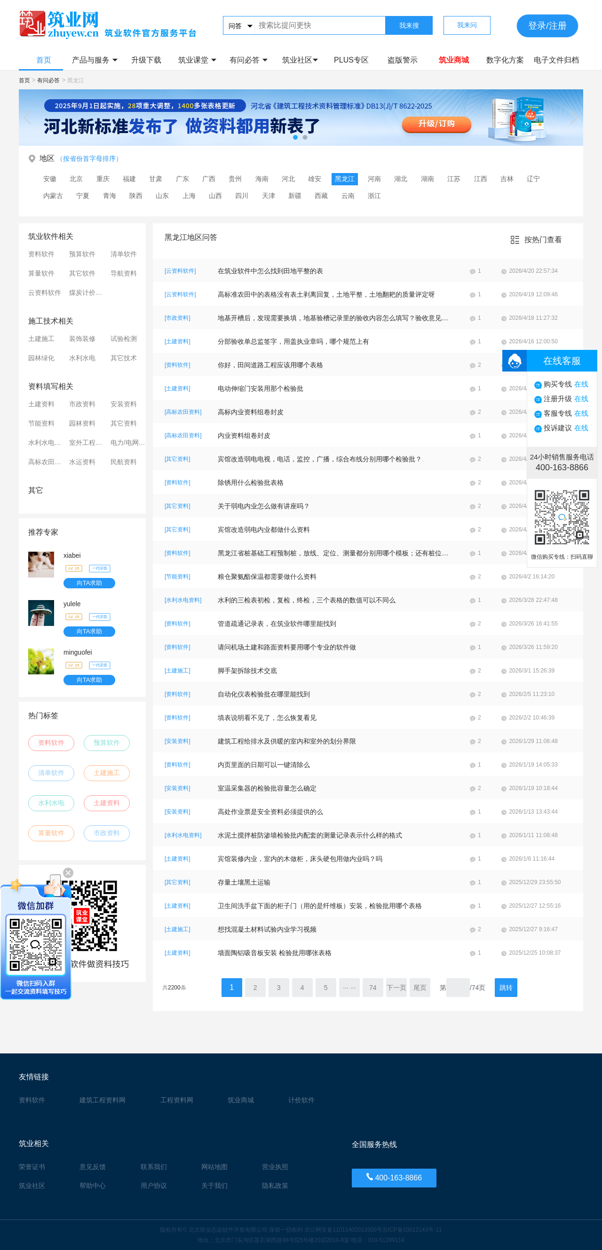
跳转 (506, 987)
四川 (241, 195)
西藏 (321, 195)
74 (373, 987)
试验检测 (124, 338)
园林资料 (82, 423)
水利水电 (82, 358)
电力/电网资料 (129, 442)
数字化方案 (505, 60)
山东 (162, 195)
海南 (262, 178)
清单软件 (124, 254)
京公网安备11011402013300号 (343, 1229)
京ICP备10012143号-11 (412, 1229)
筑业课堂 (197, 60)
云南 (348, 195)
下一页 (396, 987)
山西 (215, 195)
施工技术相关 (50, 321)
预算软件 (82, 254)
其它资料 (124, 423)
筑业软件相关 (50, 236)
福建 (129, 178)
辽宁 (533, 178)
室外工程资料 (88, 442)
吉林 (507, 178)
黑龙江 (345, 178)
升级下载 (146, 60)
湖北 (400, 178)
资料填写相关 (50, 386)
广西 (208, 178)
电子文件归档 (556, 60)
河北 (288, 178)
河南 (374, 178)
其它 (35, 490)
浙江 (374, 195)
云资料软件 (44, 292)
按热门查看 (543, 240)
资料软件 (41, 254)
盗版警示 (403, 60)
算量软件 (41, 273)
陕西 (136, 195)
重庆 (103, 178)
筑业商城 (454, 60)
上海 (189, 195)
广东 (182, 178)
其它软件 (82, 273)
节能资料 (41, 423)
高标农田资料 (47, 462)
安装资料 (124, 404)
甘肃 (155, 178)
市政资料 (82, 404)
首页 (43, 60)
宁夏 (82, 195)
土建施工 (41, 338)
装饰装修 (82, 338)
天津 (268, 195)
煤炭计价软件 (88, 292)
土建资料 (41, 404)
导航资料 (124, 273)
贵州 (235, 178)
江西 (480, 178)
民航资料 (124, 462)
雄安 (314, 178)
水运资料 (82, 462)
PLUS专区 (351, 60)
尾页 (420, 987)
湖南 (427, 178)
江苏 (453, 178)
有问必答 (249, 60)
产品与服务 (95, 60)
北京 (76, 178)
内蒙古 (53, 195)
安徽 (49, 178)
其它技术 (124, 358)
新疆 (294, 195)
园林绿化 (41, 358)
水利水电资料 (47, 442)
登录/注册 (547, 26)
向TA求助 (90, 582)
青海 (109, 195)
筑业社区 (300, 60)
